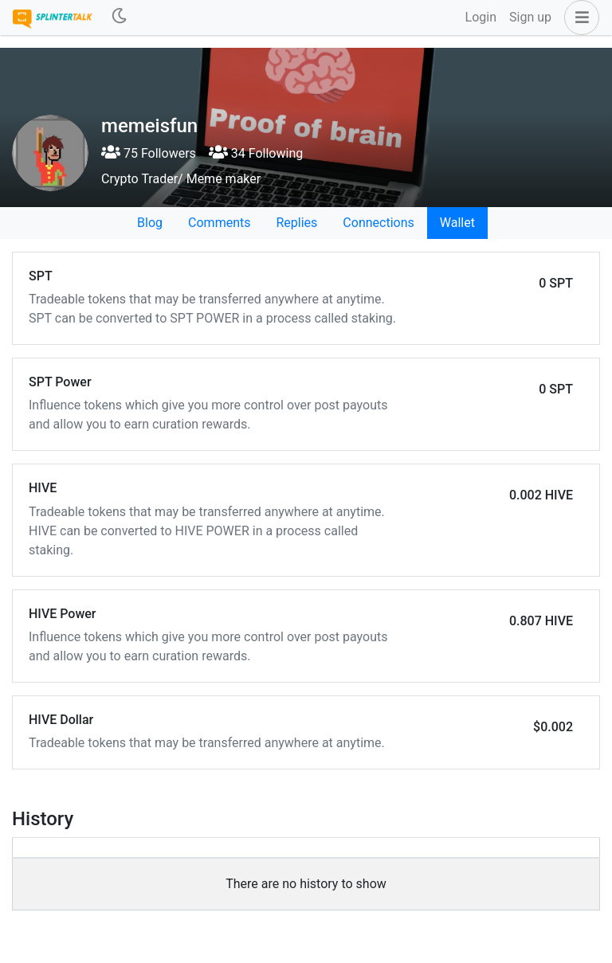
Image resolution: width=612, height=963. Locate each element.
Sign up (530, 17)
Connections (378, 222)
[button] (578, 17)
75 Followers (148, 153)
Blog (150, 222)
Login (480, 17)
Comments (219, 222)
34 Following (256, 153)
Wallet (457, 222)
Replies (296, 222)
